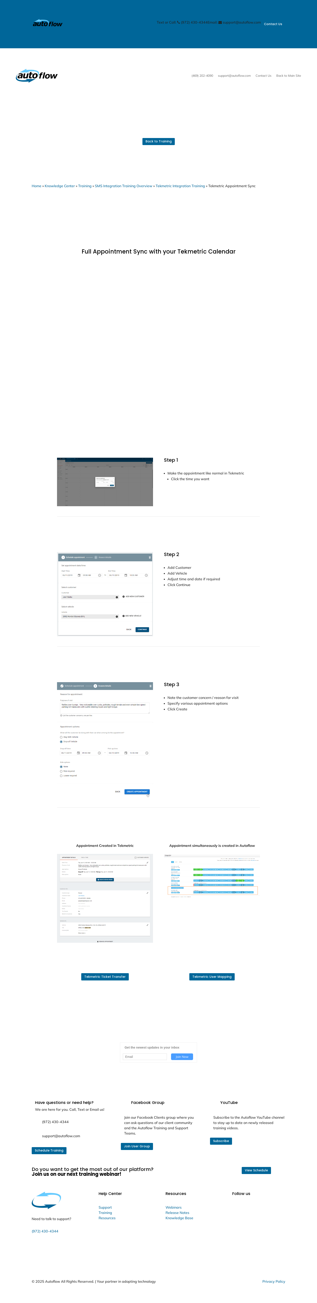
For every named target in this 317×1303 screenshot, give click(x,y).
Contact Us (273, 24)
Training (85, 186)
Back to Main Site (288, 76)
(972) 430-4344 (45, 1231)
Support (105, 1207)
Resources (107, 1218)
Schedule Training (49, 1150)
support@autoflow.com (234, 76)
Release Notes (177, 1212)
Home (36, 186)
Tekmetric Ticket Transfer (105, 976)
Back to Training (159, 141)
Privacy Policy (273, 1281)
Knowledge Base (179, 1218)
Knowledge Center (60, 186)
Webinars (174, 1207)
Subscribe (221, 1141)
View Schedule (256, 1170)
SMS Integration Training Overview (123, 186)
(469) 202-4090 (202, 76)
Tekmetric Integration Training (180, 186)
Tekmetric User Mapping (212, 976)
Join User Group (137, 1146)
